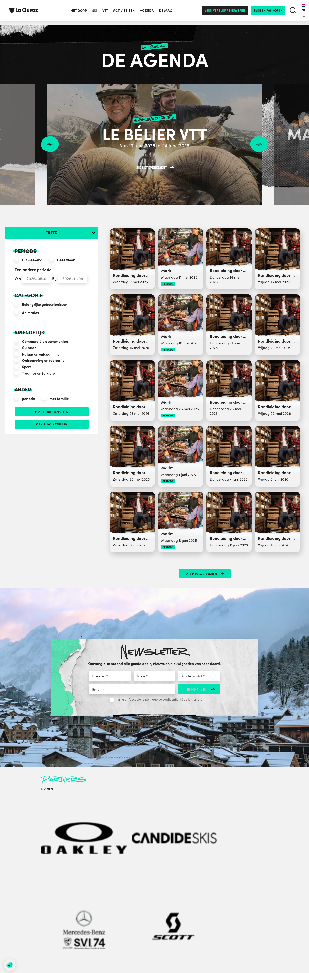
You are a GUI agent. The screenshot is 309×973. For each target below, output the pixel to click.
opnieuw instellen (51, 425)
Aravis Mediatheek (151, 910)
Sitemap (170, 955)
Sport (26, 366)
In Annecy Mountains (216, 895)
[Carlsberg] (179, 809)
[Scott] (148, 809)
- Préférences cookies (192, 955)
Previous (50, 144)
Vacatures (208, 915)
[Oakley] (54, 809)
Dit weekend (32, 259)
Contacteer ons (212, 900)
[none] (304, 12)
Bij (54, 278)
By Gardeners (293, 943)
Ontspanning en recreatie (43, 360)
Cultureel (29, 347)
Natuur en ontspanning (41, 354)
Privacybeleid (211, 924)
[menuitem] (304, 12)
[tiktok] (109, 937)
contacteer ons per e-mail (89, 922)
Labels (206, 910)
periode (28, 398)
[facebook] (64, 937)
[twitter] (75, 937)
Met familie (59, 398)
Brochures (208, 905)
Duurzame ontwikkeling (218, 920)
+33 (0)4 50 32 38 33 (106, 911)
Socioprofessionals (151, 930)
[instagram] (86, 937)
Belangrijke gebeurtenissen (44, 304)
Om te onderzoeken (51, 412)
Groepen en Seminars (154, 900)
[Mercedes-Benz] (117, 809)
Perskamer (146, 905)
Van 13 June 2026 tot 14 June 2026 (154, 145)
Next (259, 144)
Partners (144, 915)
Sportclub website (151, 925)
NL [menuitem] (304, 11)
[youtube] (97, 937)
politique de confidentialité (164, 699)
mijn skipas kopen (268, 12)
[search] (293, 12)
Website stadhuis (150, 920)
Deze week (66, 259)
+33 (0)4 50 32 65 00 (104, 905)
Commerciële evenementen (45, 341)
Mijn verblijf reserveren (225, 12)
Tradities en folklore (38, 373)
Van (18, 278)
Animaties (30, 312)
